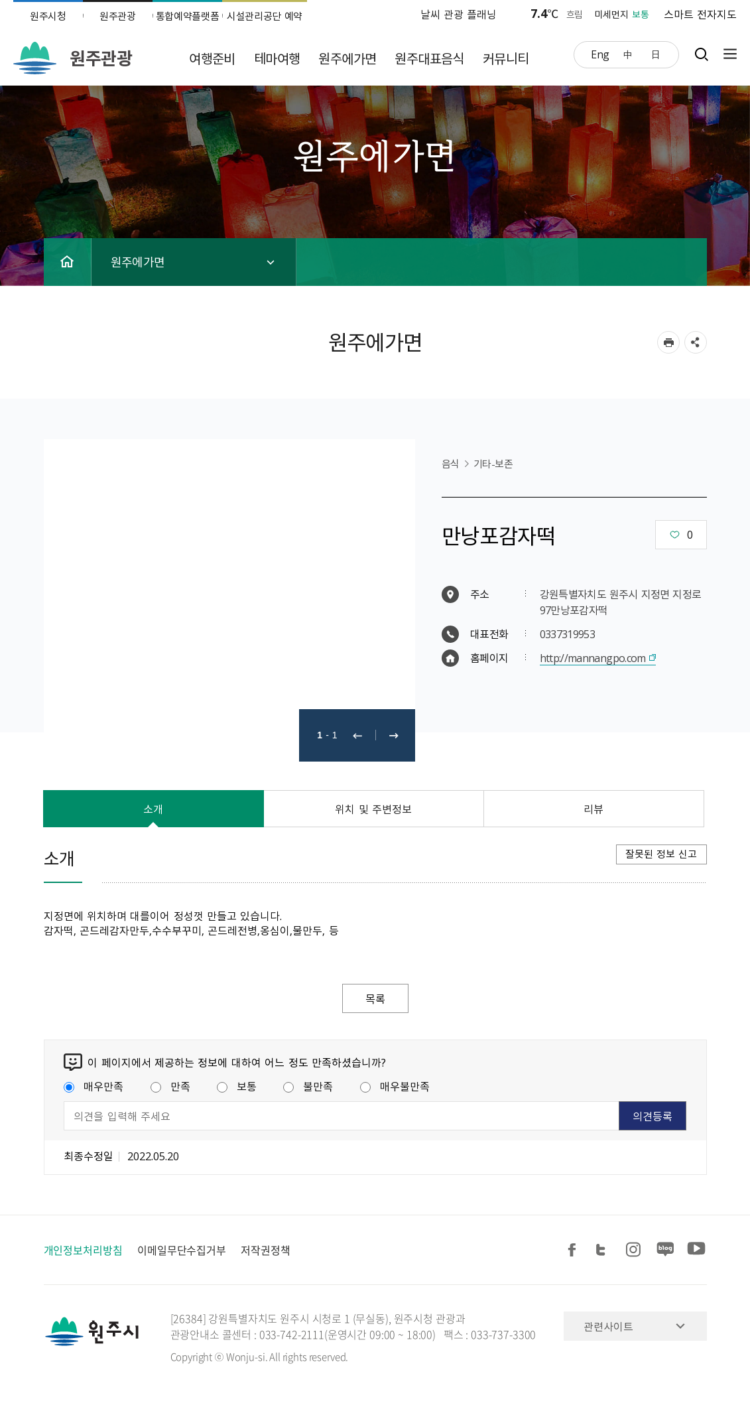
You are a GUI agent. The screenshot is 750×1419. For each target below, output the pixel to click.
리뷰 (593, 809)
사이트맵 (727, 54)
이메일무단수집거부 (181, 1250)
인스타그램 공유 (635, 1250)
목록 (375, 998)
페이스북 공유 (574, 1250)
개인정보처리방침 (83, 1250)
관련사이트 (608, 1326)
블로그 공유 (665, 1250)
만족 (170, 1086)
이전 (357, 735)
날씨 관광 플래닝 (458, 14)
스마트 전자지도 (700, 14)
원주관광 (117, 16)
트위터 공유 (604, 1250)
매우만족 (93, 1086)
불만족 (308, 1086)
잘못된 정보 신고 (661, 853)
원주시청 (48, 16)
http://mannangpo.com (593, 657)
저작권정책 (265, 1250)
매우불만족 (395, 1086)
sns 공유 (695, 342)
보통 (237, 1086)
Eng (600, 53)
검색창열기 (701, 54)
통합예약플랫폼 (187, 16)
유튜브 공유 (696, 1250)
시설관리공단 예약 (264, 16)
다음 (394, 735)
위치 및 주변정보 (373, 809)
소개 (153, 809)
